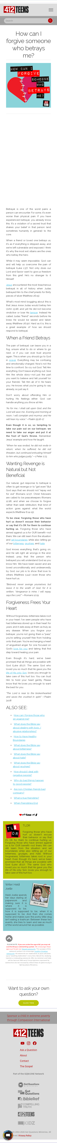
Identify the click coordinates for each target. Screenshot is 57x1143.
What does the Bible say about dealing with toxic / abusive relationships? (27, 728)
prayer (12, 360)
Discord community (29, 949)
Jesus (9, 285)
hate (42, 543)
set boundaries (19, 539)
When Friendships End (26, 803)
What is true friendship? (26, 798)
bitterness (18, 543)
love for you (20, 648)
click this (28, 1003)
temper (34, 312)
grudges (29, 543)
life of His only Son (16, 672)
